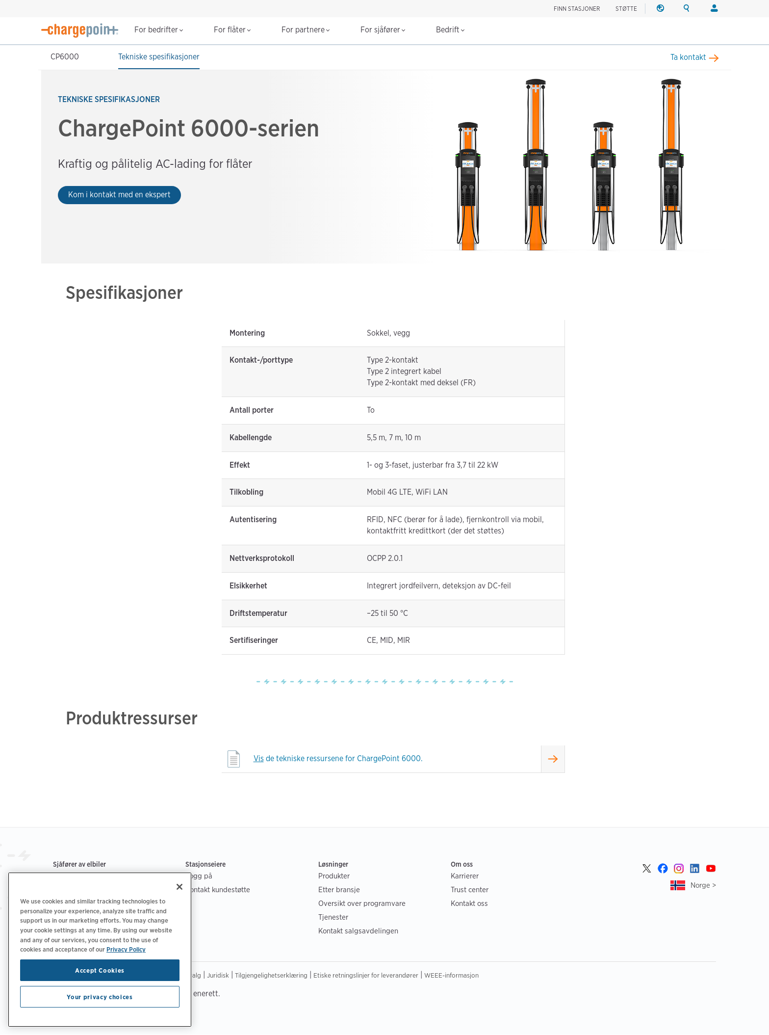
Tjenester (333, 918)
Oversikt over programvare (362, 904)
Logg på (198, 876)
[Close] (179, 887)
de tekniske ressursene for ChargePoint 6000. (338, 759)
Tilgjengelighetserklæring (271, 976)
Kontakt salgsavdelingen (358, 931)
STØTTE (626, 8)
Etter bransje (339, 890)
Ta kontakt (688, 57)
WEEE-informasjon (451, 976)
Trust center (469, 890)
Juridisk (218, 976)
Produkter (334, 876)
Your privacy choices (99, 997)
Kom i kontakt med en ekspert (119, 194)
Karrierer (465, 876)
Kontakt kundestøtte (217, 890)
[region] (100, 949)
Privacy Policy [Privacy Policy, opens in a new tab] (126, 949)
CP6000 (65, 56)
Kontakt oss (469, 904)
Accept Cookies (100, 970)
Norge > (703, 886)
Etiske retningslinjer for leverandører (365, 976)
